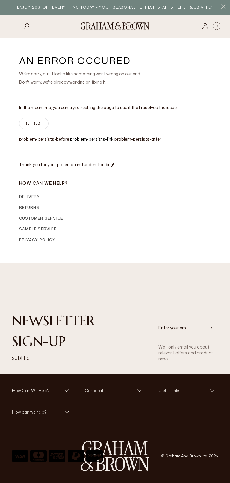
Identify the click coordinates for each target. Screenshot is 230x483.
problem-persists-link (92, 139)
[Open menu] (15, 26)
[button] (42, 390)
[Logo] (115, 26)
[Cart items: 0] (216, 26)
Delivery (29, 196)
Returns (29, 207)
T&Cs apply (200, 7)
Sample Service (37, 229)
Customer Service (41, 218)
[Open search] (27, 26)
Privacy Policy (37, 239)
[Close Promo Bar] (223, 7)
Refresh (33, 123)
